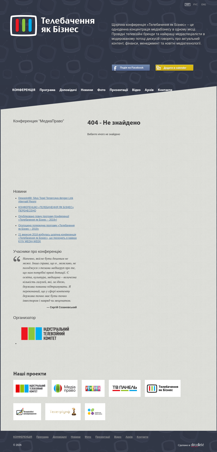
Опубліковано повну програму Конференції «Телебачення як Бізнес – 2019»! (43, 218)
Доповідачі (68, 90)
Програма (47, 90)
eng (203, 4)
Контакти (165, 90)
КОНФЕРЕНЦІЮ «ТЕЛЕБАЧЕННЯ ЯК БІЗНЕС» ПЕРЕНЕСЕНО (46, 209)
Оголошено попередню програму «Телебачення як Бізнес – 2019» (46, 227)
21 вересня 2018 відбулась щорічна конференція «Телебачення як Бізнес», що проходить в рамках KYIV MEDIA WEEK (47, 238)
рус (195, 4)
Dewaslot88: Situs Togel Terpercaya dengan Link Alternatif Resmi (45, 200)
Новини (87, 90)
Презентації (119, 90)
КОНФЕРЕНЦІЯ (23, 90)
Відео (136, 90)
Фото (101, 90)
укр (188, 4)
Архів (149, 90)
